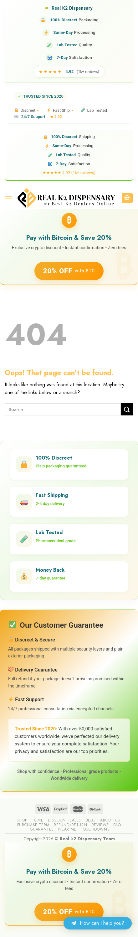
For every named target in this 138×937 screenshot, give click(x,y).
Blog (91, 820)
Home (37, 820)
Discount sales (64, 820)
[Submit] (127, 409)
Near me (67, 829)
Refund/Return (70, 825)
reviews (100, 825)
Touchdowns (95, 829)
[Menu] (8, 198)
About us (110, 820)
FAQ (117, 825)
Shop (22, 820)
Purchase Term (33, 825)
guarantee (42, 829)
